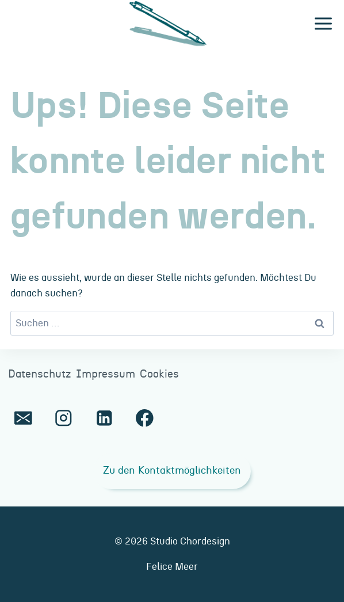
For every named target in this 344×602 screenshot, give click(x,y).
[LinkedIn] (103, 418)
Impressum (105, 374)
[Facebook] (144, 418)
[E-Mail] (23, 418)
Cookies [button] (159, 374)
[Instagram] (63, 418)
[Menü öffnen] (323, 23)
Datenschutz (39, 374)
